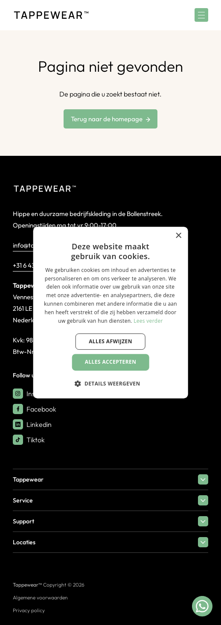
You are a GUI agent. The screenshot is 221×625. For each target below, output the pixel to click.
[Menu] (201, 15)
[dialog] (110, 312)
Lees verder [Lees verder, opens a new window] (148, 320)
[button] (110, 383)
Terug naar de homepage (110, 119)
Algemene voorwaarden (40, 597)
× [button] (178, 236)
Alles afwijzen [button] (110, 341)
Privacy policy (29, 610)
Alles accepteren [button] (111, 361)
